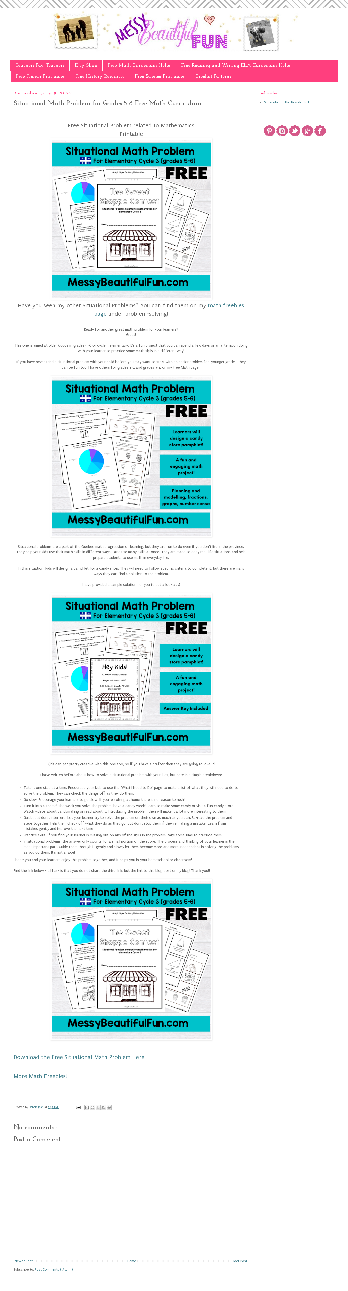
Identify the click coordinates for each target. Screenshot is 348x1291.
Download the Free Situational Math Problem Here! (80, 1057)
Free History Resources (99, 76)
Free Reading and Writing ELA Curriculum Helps (236, 65)
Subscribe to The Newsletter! (286, 102)
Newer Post (24, 1261)
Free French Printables (40, 76)
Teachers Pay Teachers (39, 65)
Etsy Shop (86, 65)
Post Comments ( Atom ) (54, 1269)
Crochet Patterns (213, 76)
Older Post (239, 1261)
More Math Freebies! (40, 1076)
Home (131, 1261)
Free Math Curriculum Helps (139, 65)
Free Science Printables (160, 76)
